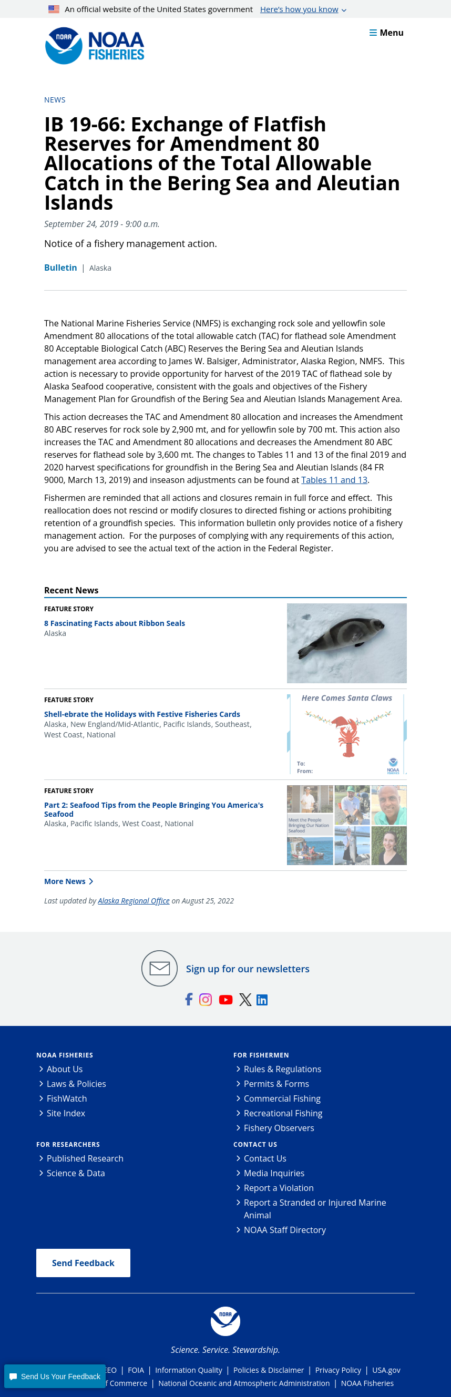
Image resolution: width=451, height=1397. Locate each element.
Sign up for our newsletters (248, 968)
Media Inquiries (274, 1173)
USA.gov (386, 1370)
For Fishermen (261, 1055)
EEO (110, 1370)
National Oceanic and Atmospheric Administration (244, 1383)
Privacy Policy (338, 1370)
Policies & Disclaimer (268, 1370)
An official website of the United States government (193, 9)
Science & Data (76, 1173)
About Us (65, 1069)
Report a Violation (279, 1188)
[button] (54, 1376)
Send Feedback (83, 1263)
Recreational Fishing (283, 1113)
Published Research (85, 1158)
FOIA (136, 1370)
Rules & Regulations (282, 1069)
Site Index (66, 1113)
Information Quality (188, 1370)
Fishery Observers (279, 1128)
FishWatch (67, 1098)
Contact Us (255, 1144)
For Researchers (68, 1144)
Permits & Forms (276, 1084)
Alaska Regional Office (134, 901)
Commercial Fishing (282, 1098)
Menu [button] (387, 32)
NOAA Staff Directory (285, 1230)
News (55, 100)
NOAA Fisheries (64, 1055)
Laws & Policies (76, 1084)
